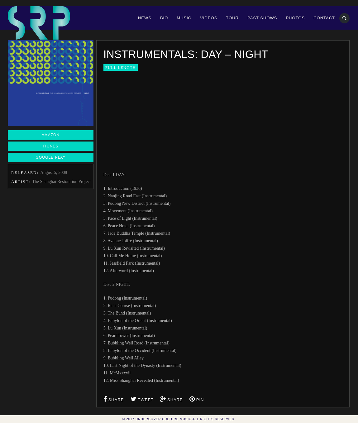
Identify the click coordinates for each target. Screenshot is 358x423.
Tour (232, 18)
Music (184, 18)
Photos (295, 18)
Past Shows (262, 18)
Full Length (120, 67)
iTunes (50, 146)
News (144, 18)
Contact (324, 18)
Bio (164, 18)
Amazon (51, 135)
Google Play (50, 157)
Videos (208, 18)
